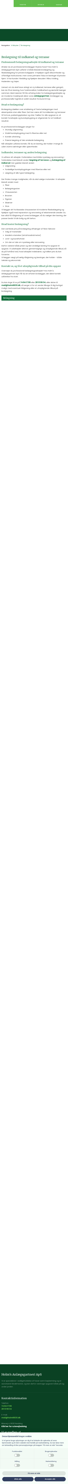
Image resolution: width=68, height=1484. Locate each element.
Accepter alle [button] (50, 1479)
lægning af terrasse (39, 160)
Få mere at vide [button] (34, 1473)
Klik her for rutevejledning (14, 1426)
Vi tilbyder (15, 45)
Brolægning (25, 45)
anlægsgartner (41, 96)
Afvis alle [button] (18, 1479)
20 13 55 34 (40, 282)
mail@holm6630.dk (10, 285)
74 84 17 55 (25, 282)
